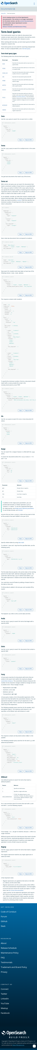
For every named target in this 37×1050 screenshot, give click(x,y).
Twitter (4, 995)
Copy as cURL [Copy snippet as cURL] (28, 140)
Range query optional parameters (24, 509)
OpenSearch (9, 3)
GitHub (4, 922)
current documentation (26, 21)
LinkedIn (5, 1000)
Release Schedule (9, 949)
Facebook (5, 1014)
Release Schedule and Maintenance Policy (14, 26)
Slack (3, 927)
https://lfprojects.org (18, 1046)
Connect (4, 990)
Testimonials (6, 963)
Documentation (8, 9)
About (3, 944)
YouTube (5, 1004)
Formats (20, 511)
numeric (19, 200)
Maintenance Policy (9, 954)
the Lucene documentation (16, 892)
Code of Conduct (8, 913)
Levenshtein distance (21, 96)
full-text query (26, 48)
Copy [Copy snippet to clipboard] (20, 140)
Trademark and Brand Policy (14, 968)
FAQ (3, 959)
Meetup (4, 1009)
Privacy (4, 973)
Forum (4, 918)
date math (21, 543)
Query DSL (3, 13)
